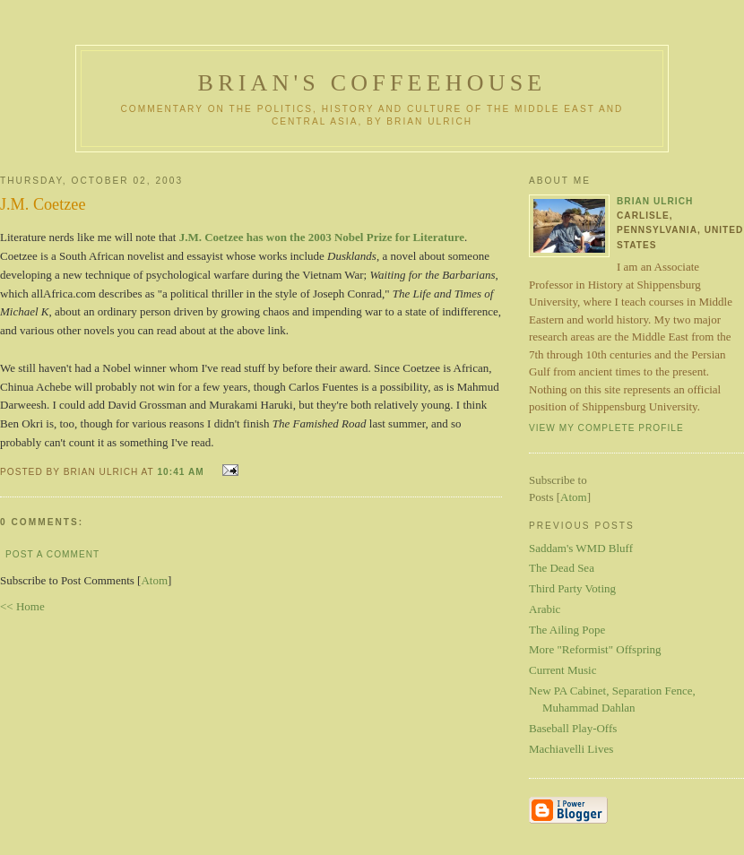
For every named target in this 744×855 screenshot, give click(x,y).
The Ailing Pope (567, 629)
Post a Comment (52, 554)
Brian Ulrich (655, 201)
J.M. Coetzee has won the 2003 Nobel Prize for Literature (321, 237)
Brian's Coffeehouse (372, 83)
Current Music (562, 670)
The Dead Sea (561, 567)
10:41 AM (182, 472)
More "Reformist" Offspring (595, 649)
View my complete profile (606, 428)
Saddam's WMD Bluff (581, 548)
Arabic (544, 609)
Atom (154, 580)
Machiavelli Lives (571, 749)
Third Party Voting (572, 588)
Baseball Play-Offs (573, 728)
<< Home (22, 606)
